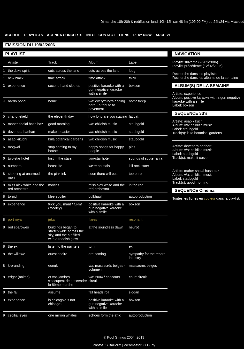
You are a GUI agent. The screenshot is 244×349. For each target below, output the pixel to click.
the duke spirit (19, 71)
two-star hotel (18, 158)
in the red (136, 185)
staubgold (136, 124)
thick (132, 78)
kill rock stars (139, 166)
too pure (135, 174)
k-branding (16, 266)
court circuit (138, 277)
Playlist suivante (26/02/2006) (195, 62)
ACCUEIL (12, 35)
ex (130, 246)
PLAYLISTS (33, 35)
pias (132, 147)
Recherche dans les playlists (194, 74)
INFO (90, 35)
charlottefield (18, 116)
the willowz (16, 254)
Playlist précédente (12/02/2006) (197, 66)
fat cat (133, 116)
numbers (15, 166)
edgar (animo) (19, 277)
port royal (15, 219)
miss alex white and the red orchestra (26, 187)
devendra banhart (21, 132)
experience (16, 86)
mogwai (14, 147)
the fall (13, 292)
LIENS (124, 35)
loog (132, 71)
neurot (134, 227)
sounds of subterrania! (146, 158)
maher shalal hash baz (25, 124)
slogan (134, 292)
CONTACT (107, 35)
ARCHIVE (163, 35)
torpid (12, 196)
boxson (134, 86)
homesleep (137, 101)
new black (15, 78)
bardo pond (17, 101)
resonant (135, 219)
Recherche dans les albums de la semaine (205, 78)
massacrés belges (143, 266)
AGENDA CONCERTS (65, 35)
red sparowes (18, 227)
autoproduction (140, 196)
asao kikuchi (17, 139)
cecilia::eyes (17, 315)
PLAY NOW (142, 35)
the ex (12, 246)
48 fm (183, 22)
